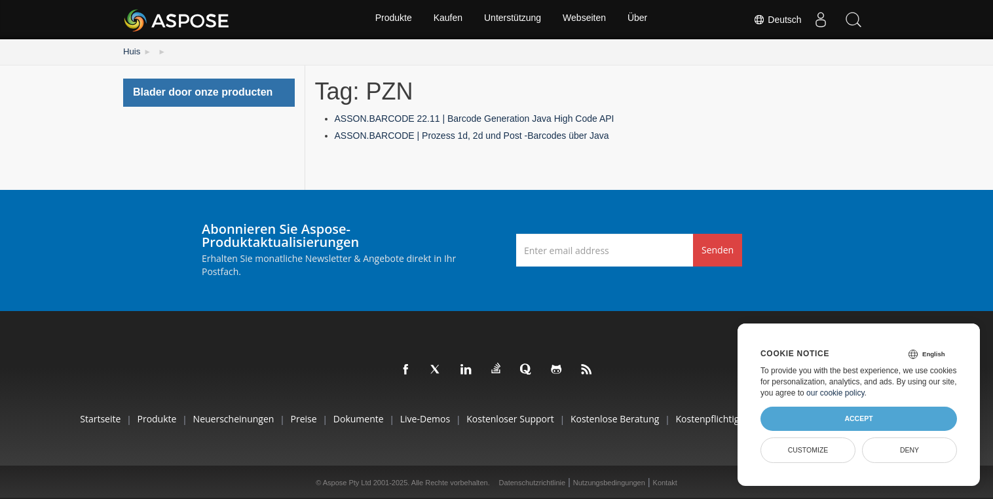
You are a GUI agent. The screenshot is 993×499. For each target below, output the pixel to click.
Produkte (391, 19)
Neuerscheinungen (213, 417)
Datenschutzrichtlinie (532, 482)
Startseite (68, 417)
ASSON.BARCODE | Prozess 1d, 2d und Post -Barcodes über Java (472, 134)
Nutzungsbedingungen (609, 482)
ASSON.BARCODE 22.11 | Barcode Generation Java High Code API (474, 118)
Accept (858, 418)
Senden (718, 249)
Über (640, 19)
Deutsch (777, 20)
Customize (808, 450)
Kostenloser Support (513, 417)
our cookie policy (835, 392)
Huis (131, 51)
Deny (909, 450)
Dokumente (350, 417)
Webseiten (585, 19)
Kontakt (665, 482)
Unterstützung (512, 19)
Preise (289, 417)
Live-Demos (422, 417)
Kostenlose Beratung (623, 417)
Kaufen (446, 19)
